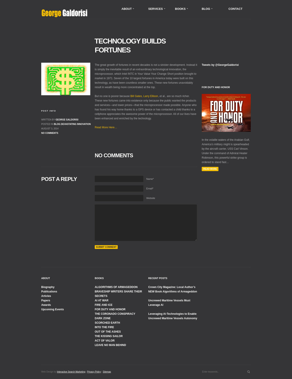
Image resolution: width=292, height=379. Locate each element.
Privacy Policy (94, 372)
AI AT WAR (101, 300)
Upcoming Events (52, 309)
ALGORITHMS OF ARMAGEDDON (116, 287)
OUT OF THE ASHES (108, 331)
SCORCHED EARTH (107, 322)
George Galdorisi (67, 119)
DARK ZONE (103, 318)
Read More (210, 169)
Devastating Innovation (76, 124)
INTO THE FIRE (104, 327)
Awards (46, 305)
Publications (49, 291)
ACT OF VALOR (105, 340)
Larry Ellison (150, 96)
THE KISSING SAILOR (109, 336)
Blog (57, 124)
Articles (46, 296)
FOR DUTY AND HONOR (110, 309)
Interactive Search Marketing (71, 372)
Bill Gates (136, 96)
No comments (49, 133)
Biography (47, 287)
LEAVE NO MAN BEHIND (110, 345)
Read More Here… (106, 127)
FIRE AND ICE (104, 305)
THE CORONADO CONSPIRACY (115, 313)
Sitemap (107, 372)
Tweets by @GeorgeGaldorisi (220, 64)
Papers (45, 300)
